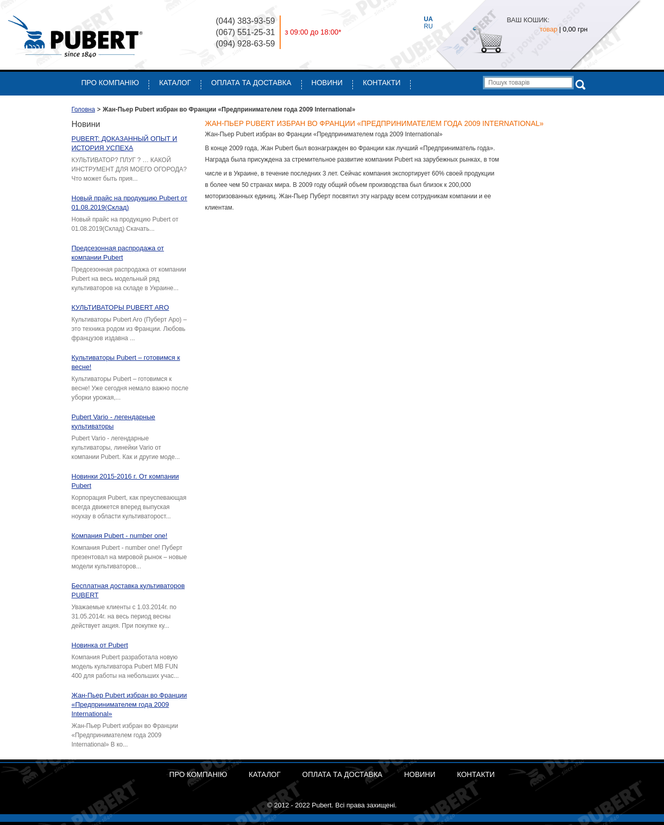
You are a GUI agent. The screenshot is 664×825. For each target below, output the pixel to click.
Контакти (381, 82)
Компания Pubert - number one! (120, 536)
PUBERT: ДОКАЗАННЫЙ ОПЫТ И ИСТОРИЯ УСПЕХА (124, 143)
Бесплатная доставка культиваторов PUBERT (128, 590)
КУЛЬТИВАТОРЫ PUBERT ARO (120, 307)
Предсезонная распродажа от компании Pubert (118, 252)
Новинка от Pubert (100, 645)
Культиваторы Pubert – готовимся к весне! (126, 362)
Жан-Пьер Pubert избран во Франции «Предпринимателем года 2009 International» (129, 704)
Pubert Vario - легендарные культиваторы (113, 421)
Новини (327, 82)
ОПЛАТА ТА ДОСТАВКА (251, 82)
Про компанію (110, 82)
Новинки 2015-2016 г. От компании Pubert (125, 480)
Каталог (175, 82)
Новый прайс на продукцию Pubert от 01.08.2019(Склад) (130, 202)
